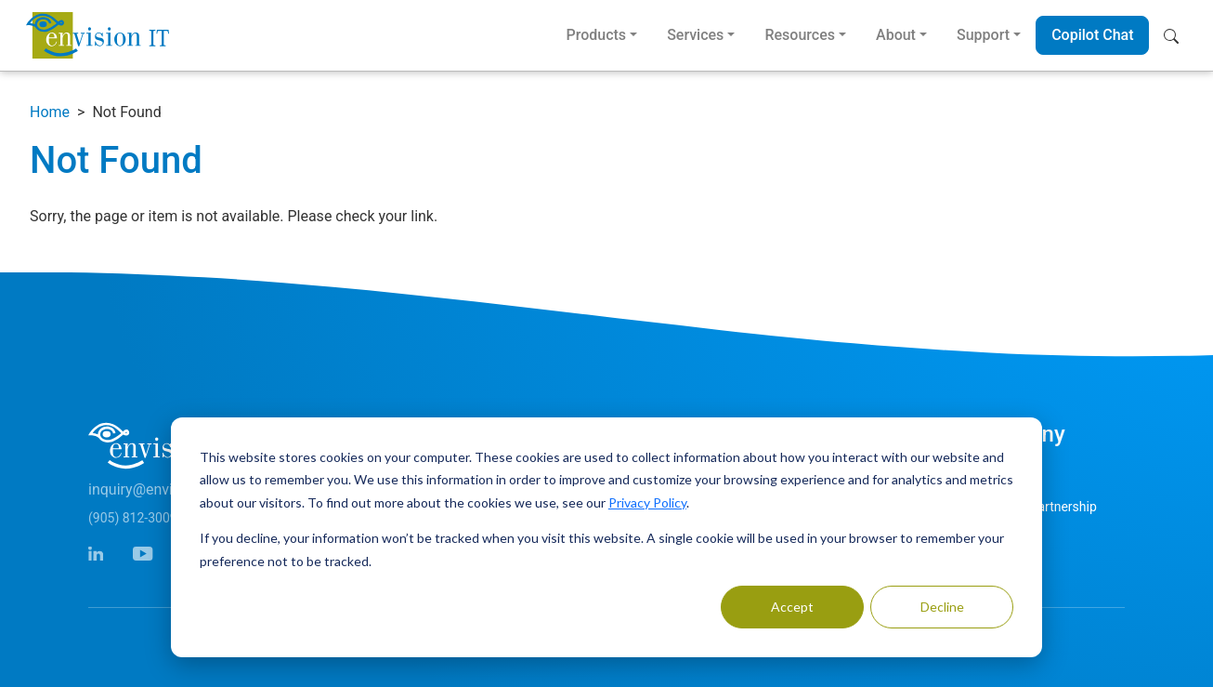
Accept (792, 606)
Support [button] (983, 35)
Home (50, 112)
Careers (993, 541)
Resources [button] (799, 35)
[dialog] (606, 537)
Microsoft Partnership (1034, 506)
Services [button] (695, 35)
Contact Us (1003, 472)
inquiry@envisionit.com (165, 489)
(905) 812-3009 (132, 517)
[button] (1175, 35)
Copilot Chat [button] (1092, 35)
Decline (942, 606)
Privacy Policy (647, 502)
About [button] (896, 35)
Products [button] (596, 35)
